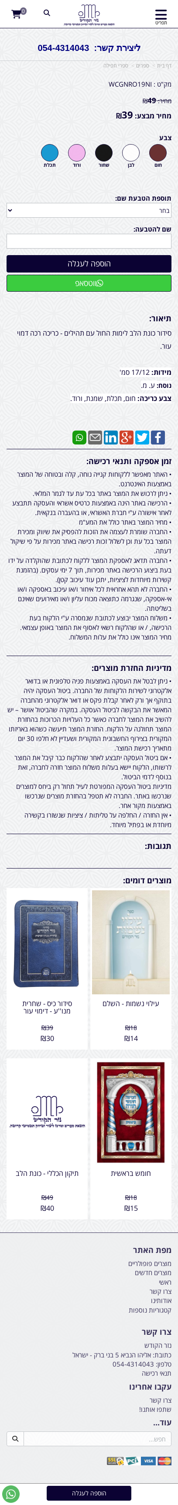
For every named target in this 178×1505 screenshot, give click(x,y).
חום (158, 165)
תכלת (50, 165)
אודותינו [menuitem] (161, 1300)
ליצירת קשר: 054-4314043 (89, 48)
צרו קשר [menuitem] (160, 1291)
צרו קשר (160, 1400)
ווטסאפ (89, 283)
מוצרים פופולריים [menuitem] (149, 1263)
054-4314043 (133, 1364)
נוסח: (164, 385)
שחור (104, 165)
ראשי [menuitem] (165, 1282)
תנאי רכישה (156, 1373)
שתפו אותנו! (155, 1409)
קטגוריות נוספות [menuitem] (150, 1310)
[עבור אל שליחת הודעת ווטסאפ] (11, 1494)
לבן (131, 165)
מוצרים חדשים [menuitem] (153, 1272)
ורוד (77, 165)
